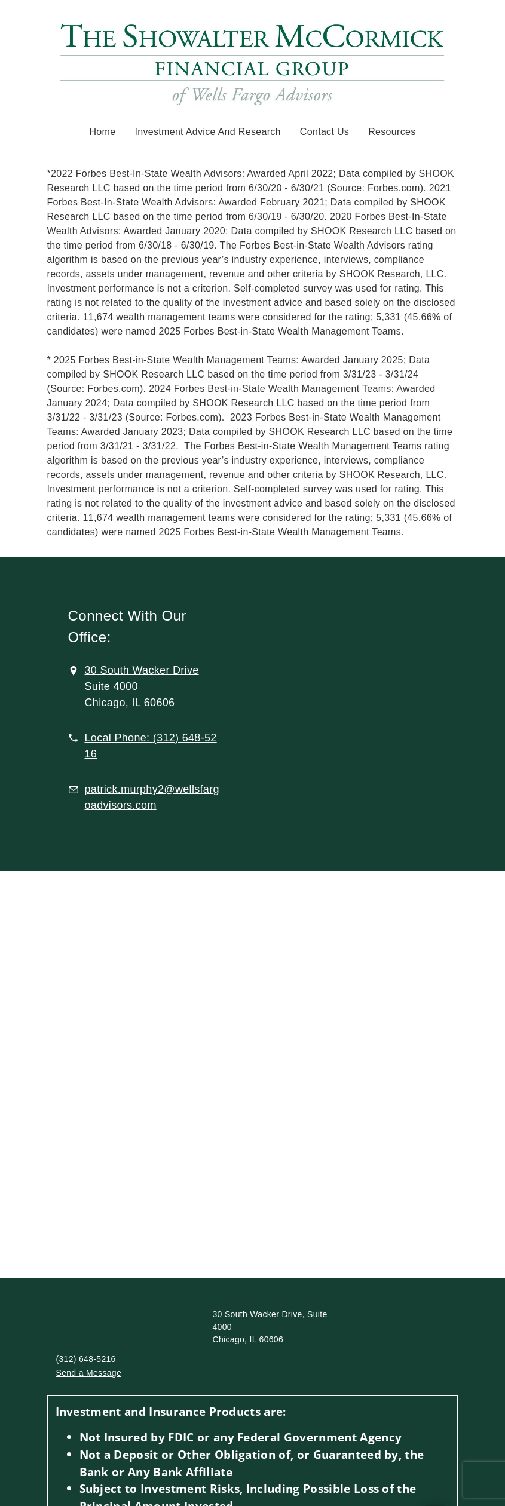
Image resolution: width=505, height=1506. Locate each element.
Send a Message (89, 1373)
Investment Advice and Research (207, 132)
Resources (391, 132)
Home (102, 132)
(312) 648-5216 (86, 1359)
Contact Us (324, 132)
